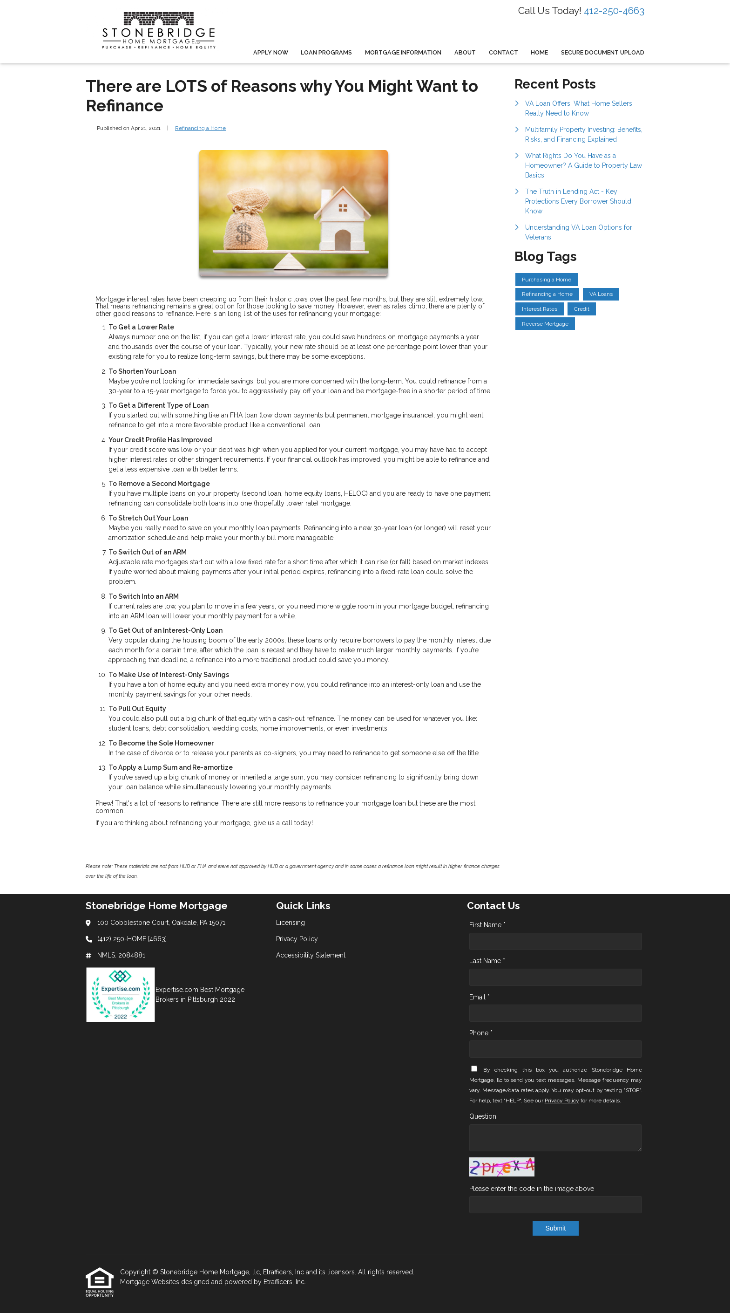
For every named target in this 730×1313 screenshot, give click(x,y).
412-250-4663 (614, 10)
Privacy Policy (562, 1100)
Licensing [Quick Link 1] (290, 922)
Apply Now (270, 52)
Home (539, 52)
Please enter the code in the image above (531, 1188)
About (465, 52)
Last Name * (487, 960)
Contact (503, 52)
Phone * (481, 1033)
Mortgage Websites (150, 1282)
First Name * (487, 925)
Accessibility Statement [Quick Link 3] (310, 955)
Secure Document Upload (602, 52)
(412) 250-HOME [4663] (132, 939)
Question (482, 1116)
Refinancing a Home (200, 128)
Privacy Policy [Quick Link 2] (297, 939)
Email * (479, 997)
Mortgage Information (403, 52)
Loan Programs (326, 52)
